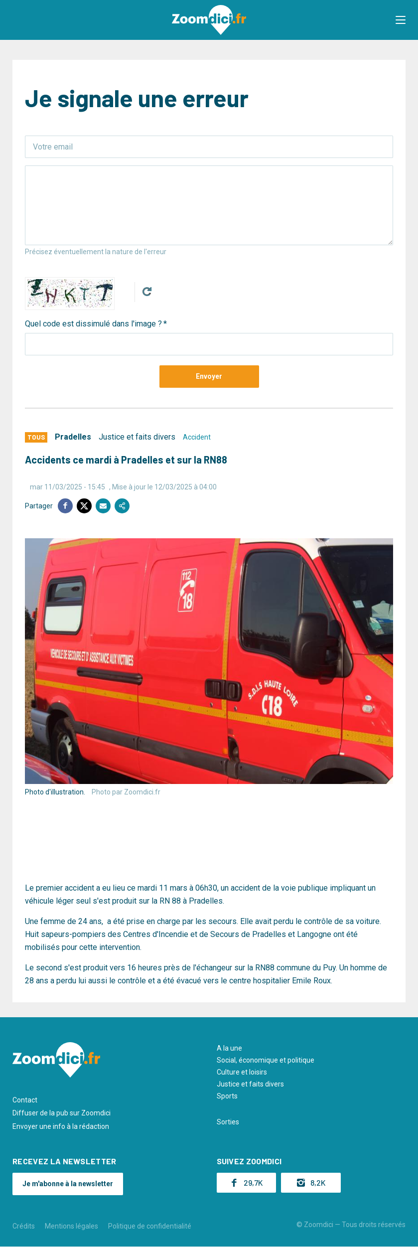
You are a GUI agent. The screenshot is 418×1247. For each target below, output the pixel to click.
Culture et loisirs (242, 1072)
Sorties (228, 1122)
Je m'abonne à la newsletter (67, 1184)
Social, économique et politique (265, 1060)
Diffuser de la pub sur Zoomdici (61, 1113)
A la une (229, 1048)
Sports (227, 1096)
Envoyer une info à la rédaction (60, 1126)
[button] (400, 20)
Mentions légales (71, 1226)
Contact (24, 1100)
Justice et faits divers (137, 437)
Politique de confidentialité (149, 1226)
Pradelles (73, 437)
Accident (197, 437)
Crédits (23, 1226)
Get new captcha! (146, 291)
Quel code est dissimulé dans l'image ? (93, 323)
